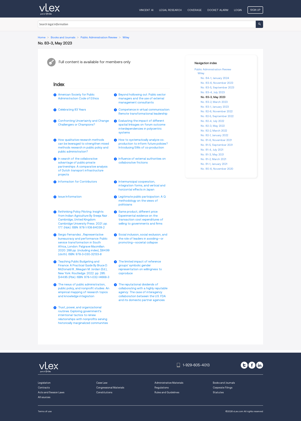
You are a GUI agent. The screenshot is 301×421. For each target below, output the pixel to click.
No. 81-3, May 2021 (212, 154)
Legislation (44, 382)
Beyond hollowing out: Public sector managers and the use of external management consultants (142, 98)
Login (238, 10)
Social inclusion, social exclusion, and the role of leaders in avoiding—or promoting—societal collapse (143, 238)
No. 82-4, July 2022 (212, 120)
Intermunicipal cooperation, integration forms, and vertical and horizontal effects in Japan (142, 185)
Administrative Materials (169, 382)
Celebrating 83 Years (72, 109)
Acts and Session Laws (51, 392)
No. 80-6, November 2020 (217, 168)
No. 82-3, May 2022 (213, 125)
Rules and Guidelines (167, 392)
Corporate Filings (222, 387)
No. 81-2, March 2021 (213, 159)
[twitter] (244, 365)
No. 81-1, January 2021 (214, 163)
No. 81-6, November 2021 (216, 140)
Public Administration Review (213, 69)
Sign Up (255, 9)
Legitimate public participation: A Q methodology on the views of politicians (142, 200)
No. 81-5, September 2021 (217, 144)
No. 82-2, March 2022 (214, 130)
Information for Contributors (77, 181)
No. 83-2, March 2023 (214, 101)
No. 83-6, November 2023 (217, 82)
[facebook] (251, 365)
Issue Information (70, 196)
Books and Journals (224, 382)
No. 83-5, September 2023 (217, 87)
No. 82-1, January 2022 (214, 135)
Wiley (201, 73)
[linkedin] (259, 365)
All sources (44, 397)
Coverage (194, 10)
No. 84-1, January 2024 (215, 78)
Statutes (218, 392)
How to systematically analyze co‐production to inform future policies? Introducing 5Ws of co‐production (143, 143)
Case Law (101, 382)
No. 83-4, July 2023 (213, 92)
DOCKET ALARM (217, 10)
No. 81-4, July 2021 (212, 149)
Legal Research (170, 10)
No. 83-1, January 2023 (215, 106)
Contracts (44, 387)
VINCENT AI (146, 10)
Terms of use (45, 411)
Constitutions (104, 392)
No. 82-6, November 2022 (216, 111)
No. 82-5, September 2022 (217, 116)
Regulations (162, 387)
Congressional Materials (110, 387)
